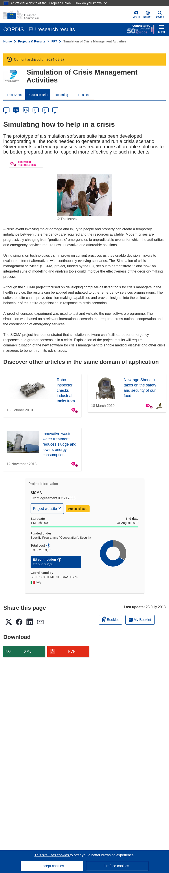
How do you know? (91, 3)
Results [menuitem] (83, 95)
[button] (148, 14)
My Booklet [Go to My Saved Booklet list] (140, 620)
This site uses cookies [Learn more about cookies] (52, 855)
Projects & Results (31, 41)
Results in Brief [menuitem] (38, 95)
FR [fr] (35, 110)
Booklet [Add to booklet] (110, 619)
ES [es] (26, 110)
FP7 (54, 41)
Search (160, 14)
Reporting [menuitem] (61, 95)
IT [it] (45, 110)
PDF (71, 651)
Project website (48, 508)
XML (27, 651)
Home (7, 41)
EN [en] (16, 110)
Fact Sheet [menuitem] (14, 95)
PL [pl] (55, 110)
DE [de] (6, 110)
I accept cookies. (52, 866)
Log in (136, 14)
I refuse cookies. (117, 866)
